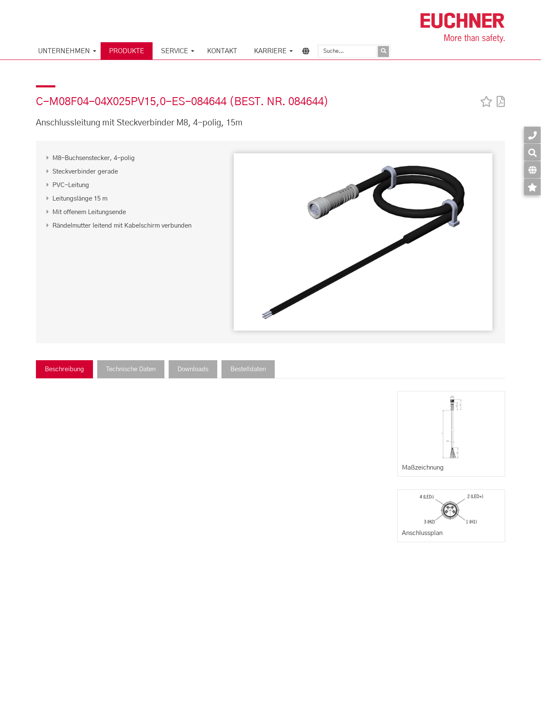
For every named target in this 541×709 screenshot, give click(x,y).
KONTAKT (222, 51)
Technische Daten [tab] (131, 369)
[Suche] (347, 51)
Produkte (126, 51)
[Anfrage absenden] (383, 51)
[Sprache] (532, 169)
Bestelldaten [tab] (248, 369)
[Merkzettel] (532, 187)
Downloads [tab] (193, 369)
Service (174, 51)
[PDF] (498, 96)
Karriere (270, 51)
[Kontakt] (532, 135)
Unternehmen (64, 51)
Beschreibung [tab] (64, 369)
